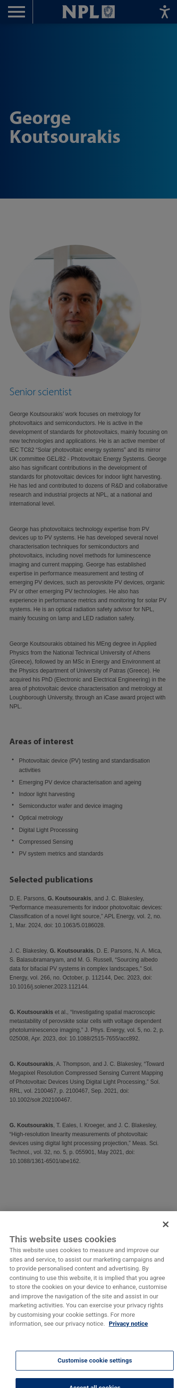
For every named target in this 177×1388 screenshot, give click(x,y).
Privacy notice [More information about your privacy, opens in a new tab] (128, 1328)
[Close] (165, 1229)
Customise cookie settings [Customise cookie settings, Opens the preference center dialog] (95, 1365)
